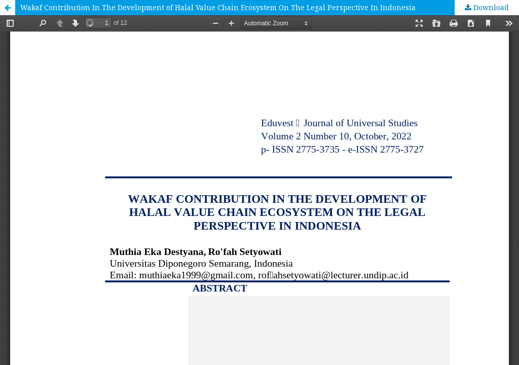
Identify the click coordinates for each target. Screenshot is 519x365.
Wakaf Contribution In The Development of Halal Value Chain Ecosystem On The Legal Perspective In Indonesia (218, 7)
